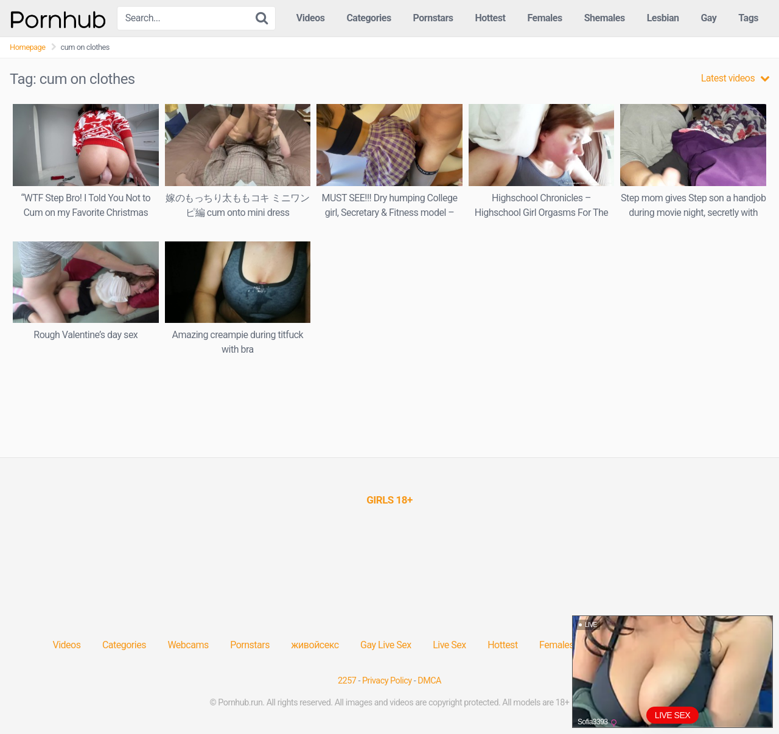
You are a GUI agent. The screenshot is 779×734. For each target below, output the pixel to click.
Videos (310, 18)
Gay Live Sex (385, 645)
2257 (347, 681)
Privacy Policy (387, 681)
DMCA (429, 681)
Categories (368, 18)
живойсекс (314, 645)
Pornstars (433, 18)
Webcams (187, 645)
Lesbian (663, 18)
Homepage (28, 47)
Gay (708, 18)
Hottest (490, 18)
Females (544, 18)
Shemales (604, 18)
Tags (748, 18)
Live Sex (449, 645)
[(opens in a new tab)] (389, 500)
